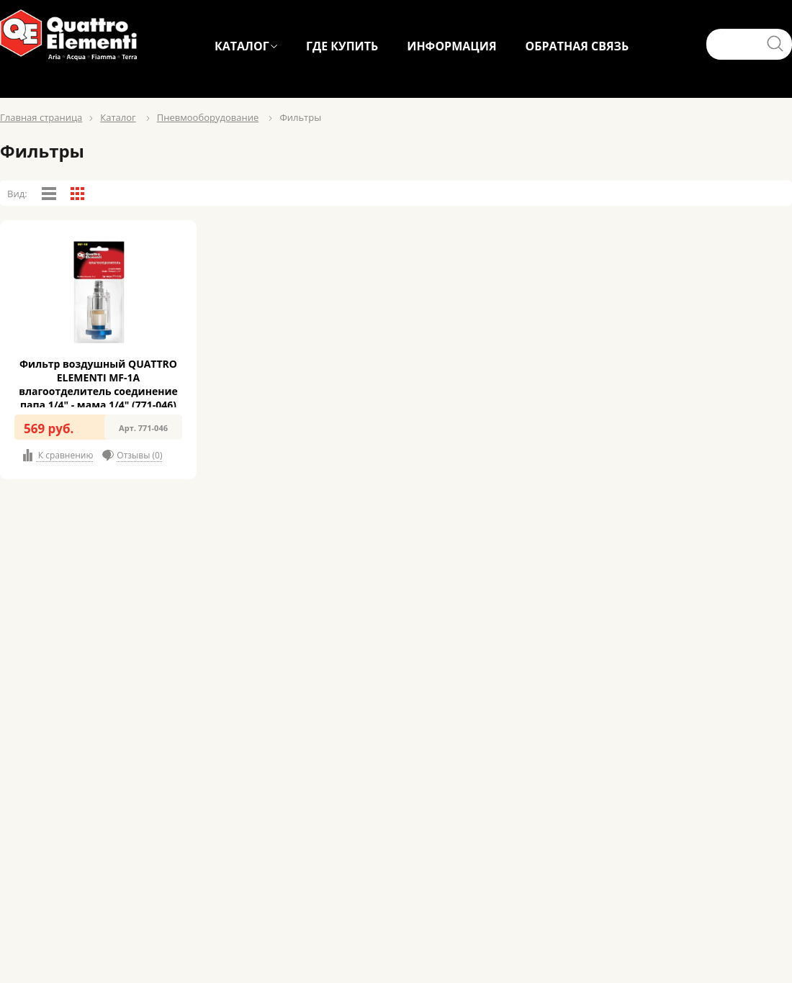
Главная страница (41, 117)
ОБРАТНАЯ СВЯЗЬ (577, 46)
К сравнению (65, 455)
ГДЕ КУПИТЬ (342, 46)
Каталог (117, 117)
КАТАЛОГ (242, 46)
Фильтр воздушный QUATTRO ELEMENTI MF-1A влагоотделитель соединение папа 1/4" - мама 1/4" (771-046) (98, 384)
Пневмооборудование (207, 117)
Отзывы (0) (139, 455)
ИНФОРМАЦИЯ (451, 46)
